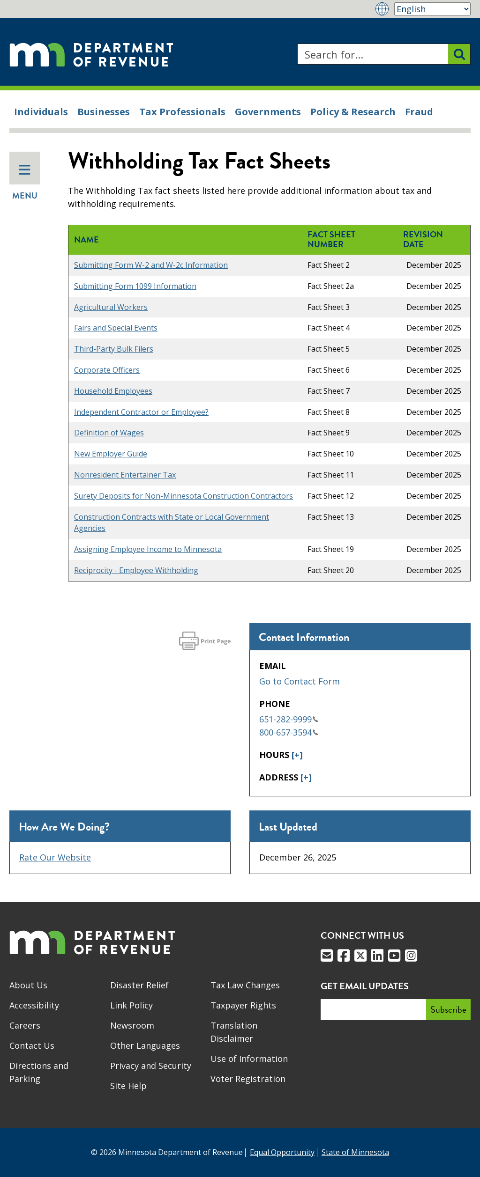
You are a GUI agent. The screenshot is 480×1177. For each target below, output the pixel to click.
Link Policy (131, 1005)
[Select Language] (432, 8)
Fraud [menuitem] (419, 111)
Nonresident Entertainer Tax (125, 475)
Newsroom (132, 1025)
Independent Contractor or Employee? (141, 412)
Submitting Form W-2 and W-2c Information (151, 265)
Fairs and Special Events (116, 328)
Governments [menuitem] (268, 111)
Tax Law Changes (245, 985)
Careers (24, 1025)
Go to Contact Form (299, 681)
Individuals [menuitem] (41, 111)
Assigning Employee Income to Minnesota (148, 549)
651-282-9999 (288, 719)
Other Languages (145, 1045)
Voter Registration (247, 1078)
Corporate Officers (107, 370)
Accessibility (34, 1005)
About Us (28, 985)
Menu (25, 182)
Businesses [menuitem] (103, 111)
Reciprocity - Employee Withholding (136, 570)
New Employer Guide (110, 454)
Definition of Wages (109, 432)
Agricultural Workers (111, 307)
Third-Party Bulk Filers (113, 349)
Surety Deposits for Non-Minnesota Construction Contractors (183, 496)
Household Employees (113, 391)
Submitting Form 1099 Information (135, 286)
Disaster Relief (139, 985)
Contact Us (31, 1045)
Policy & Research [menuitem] (353, 111)
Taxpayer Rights (243, 1005)
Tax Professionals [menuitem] (182, 111)
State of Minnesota (355, 1152)
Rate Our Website (55, 857)
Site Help (128, 1085)
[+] (297, 754)
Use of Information (249, 1058)
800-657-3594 (288, 732)
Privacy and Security (150, 1065)
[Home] (91, 54)
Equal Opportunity (282, 1152)
